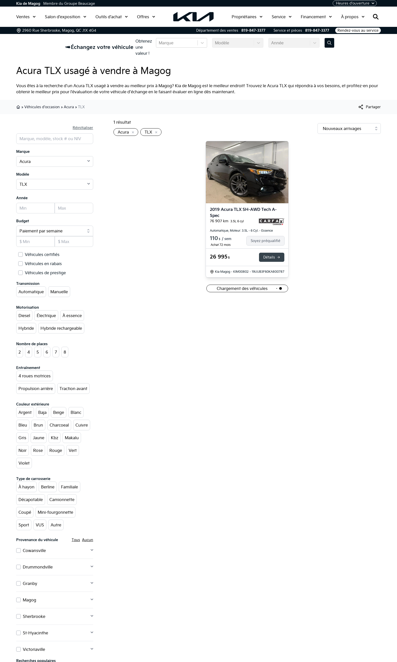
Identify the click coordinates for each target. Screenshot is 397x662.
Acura (69, 106)
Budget (22, 221)
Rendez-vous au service (358, 30)
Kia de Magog (28, 3)
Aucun (87, 539)
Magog (29, 600)
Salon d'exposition (65, 17)
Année (22, 198)
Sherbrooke (34, 616)
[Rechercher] (376, 17)
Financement (316, 17)
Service (282, 17)
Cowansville (34, 550)
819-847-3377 (253, 30)
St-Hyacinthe (35, 633)
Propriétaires (247, 17)
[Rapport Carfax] (271, 221)
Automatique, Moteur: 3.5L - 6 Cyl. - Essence (241, 230)
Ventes (26, 17)
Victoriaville (34, 649)
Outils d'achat (111, 17)
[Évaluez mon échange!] (329, 43)
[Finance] (267, 240)
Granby (30, 583)
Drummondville (38, 567)
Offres (146, 17)
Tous (76, 539)
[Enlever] (132, 133)
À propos (353, 17)
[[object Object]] (369, 107)
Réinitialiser (83, 127)
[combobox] (159, 43)
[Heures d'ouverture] (355, 3)
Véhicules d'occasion (42, 106)
